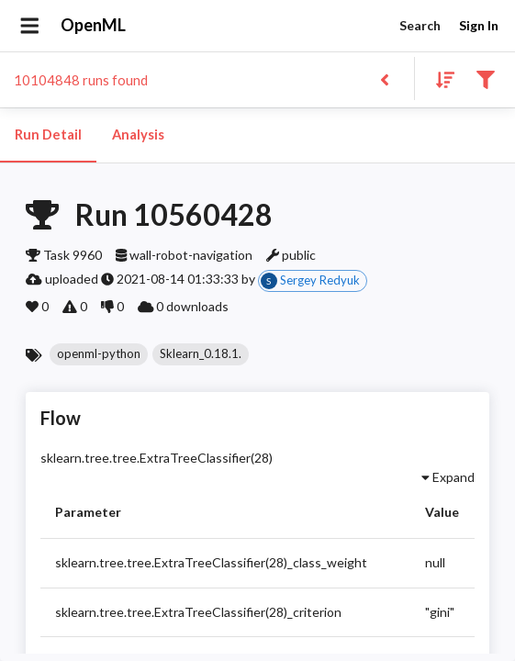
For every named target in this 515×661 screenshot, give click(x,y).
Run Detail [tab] (48, 135)
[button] (99, 354)
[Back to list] (384, 78)
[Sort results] (439, 78)
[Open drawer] (29, 26)
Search (419, 26)
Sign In (478, 26)
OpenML (93, 26)
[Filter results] (485, 78)
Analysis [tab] (137, 135)
